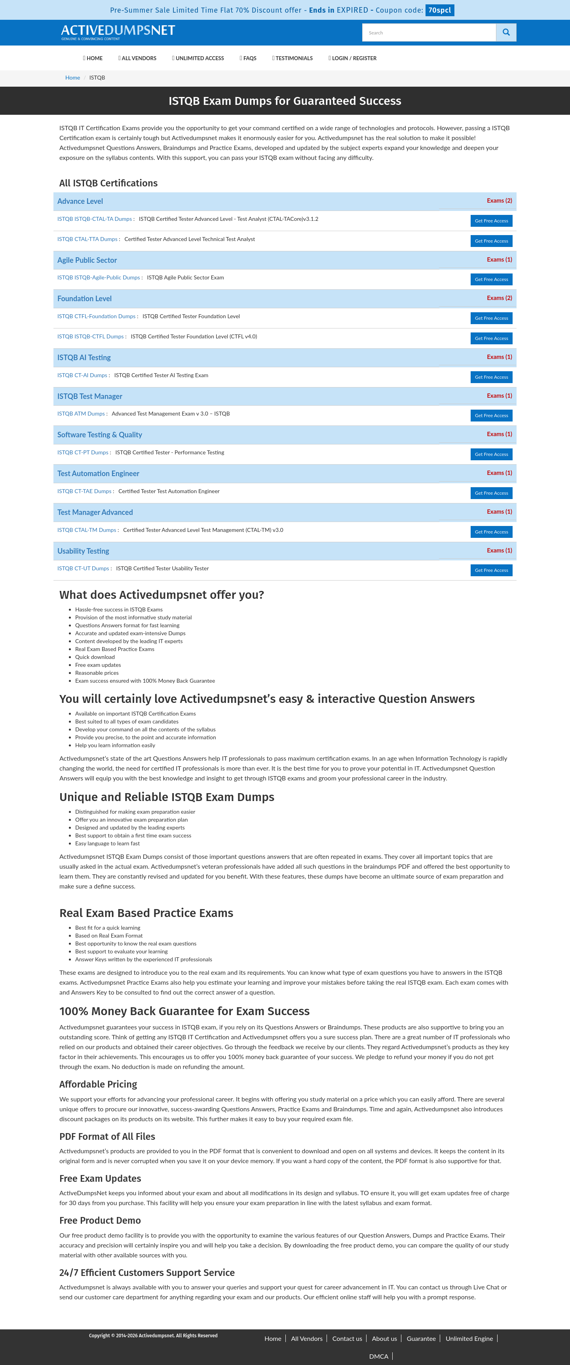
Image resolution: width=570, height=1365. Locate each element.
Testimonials (292, 58)
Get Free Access (491, 221)
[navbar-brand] (69, 54)
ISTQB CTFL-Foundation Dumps (97, 316)
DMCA (379, 1356)
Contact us (347, 1338)
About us (384, 1338)
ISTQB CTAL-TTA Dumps (88, 238)
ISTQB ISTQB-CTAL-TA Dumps (95, 218)
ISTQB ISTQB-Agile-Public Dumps (99, 277)
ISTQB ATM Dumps (81, 413)
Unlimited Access (198, 58)
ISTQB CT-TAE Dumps (85, 491)
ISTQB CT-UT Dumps (83, 568)
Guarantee (421, 1338)
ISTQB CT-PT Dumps (83, 452)
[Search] (506, 32)
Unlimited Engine (469, 1338)
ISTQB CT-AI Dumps (82, 375)
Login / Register (352, 58)
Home (93, 58)
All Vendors (137, 58)
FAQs (248, 58)
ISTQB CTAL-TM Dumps (87, 529)
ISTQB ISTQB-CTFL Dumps (91, 336)
